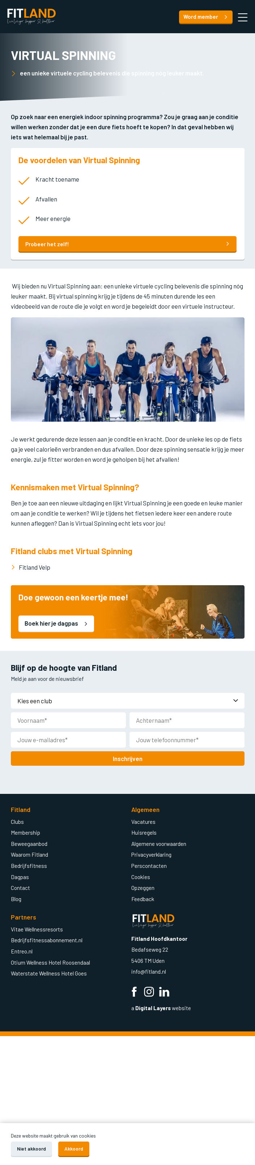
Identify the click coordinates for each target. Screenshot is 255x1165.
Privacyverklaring (151, 854)
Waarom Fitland (29, 854)
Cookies (140, 876)
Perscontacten (149, 865)
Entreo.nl (22, 951)
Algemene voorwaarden (158, 843)
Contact (20, 887)
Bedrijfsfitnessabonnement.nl (46, 939)
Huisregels (144, 832)
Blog (16, 898)
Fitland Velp (34, 567)
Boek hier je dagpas (56, 623)
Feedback (142, 898)
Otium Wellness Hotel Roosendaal (50, 962)
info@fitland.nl (149, 971)
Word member (205, 16)
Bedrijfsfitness (29, 865)
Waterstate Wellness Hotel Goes (49, 973)
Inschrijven (128, 758)
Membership (25, 832)
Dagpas (20, 876)
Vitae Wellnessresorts (37, 929)
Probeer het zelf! (127, 244)
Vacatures (143, 821)
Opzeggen (142, 887)
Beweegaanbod (29, 843)
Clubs (17, 821)
